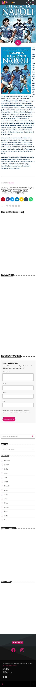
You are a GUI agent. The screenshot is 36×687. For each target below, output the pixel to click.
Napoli (25, 190)
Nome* (4, 384)
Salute (6, 503)
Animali (6, 465)
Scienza (6, 507)
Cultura (18, 18)
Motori (6, 490)
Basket (6, 469)
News (5, 499)
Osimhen (4, 193)
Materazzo (17, 190)
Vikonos (11, 183)
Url (3, 401)
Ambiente (7, 460)
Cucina (6, 477)
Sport (21, 193)
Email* (4, 392)
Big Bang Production (10, 666)
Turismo (6, 520)
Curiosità (7, 486)
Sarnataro (13, 193)
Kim (32, 188)
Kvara (4, 190)
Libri (9, 190)
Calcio (6, 473)
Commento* (6, 371)
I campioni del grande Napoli (19, 188)
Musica (6, 494)
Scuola (6, 511)
